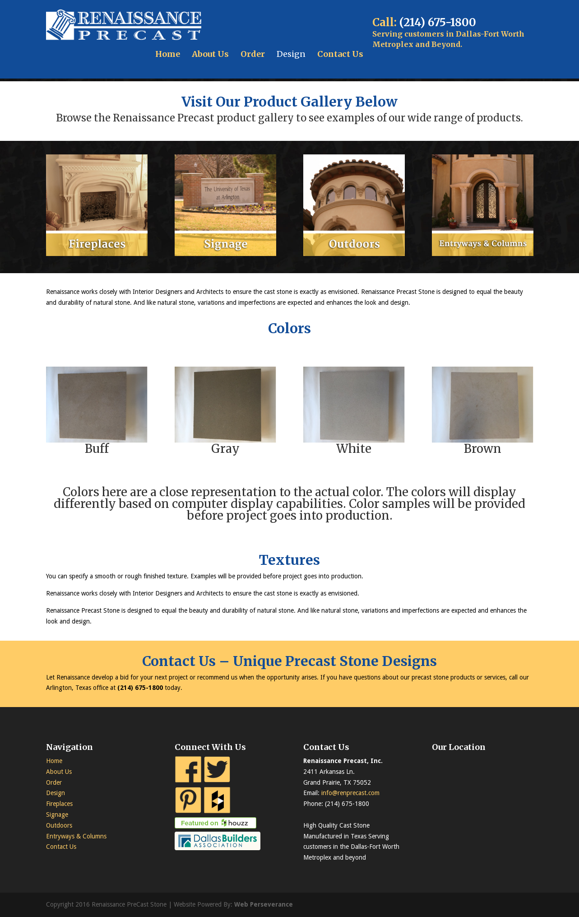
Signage (57, 814)
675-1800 (149, 687)
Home (167, 54)
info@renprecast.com (350, 792)
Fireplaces (59, 803)
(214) (126, 687)
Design (291, 54)
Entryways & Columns (76, 836)
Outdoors (59, 825)
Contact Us (340, 54)
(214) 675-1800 (437, 22)
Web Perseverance (263, 904)
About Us (210, 54)
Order (253, 54)
